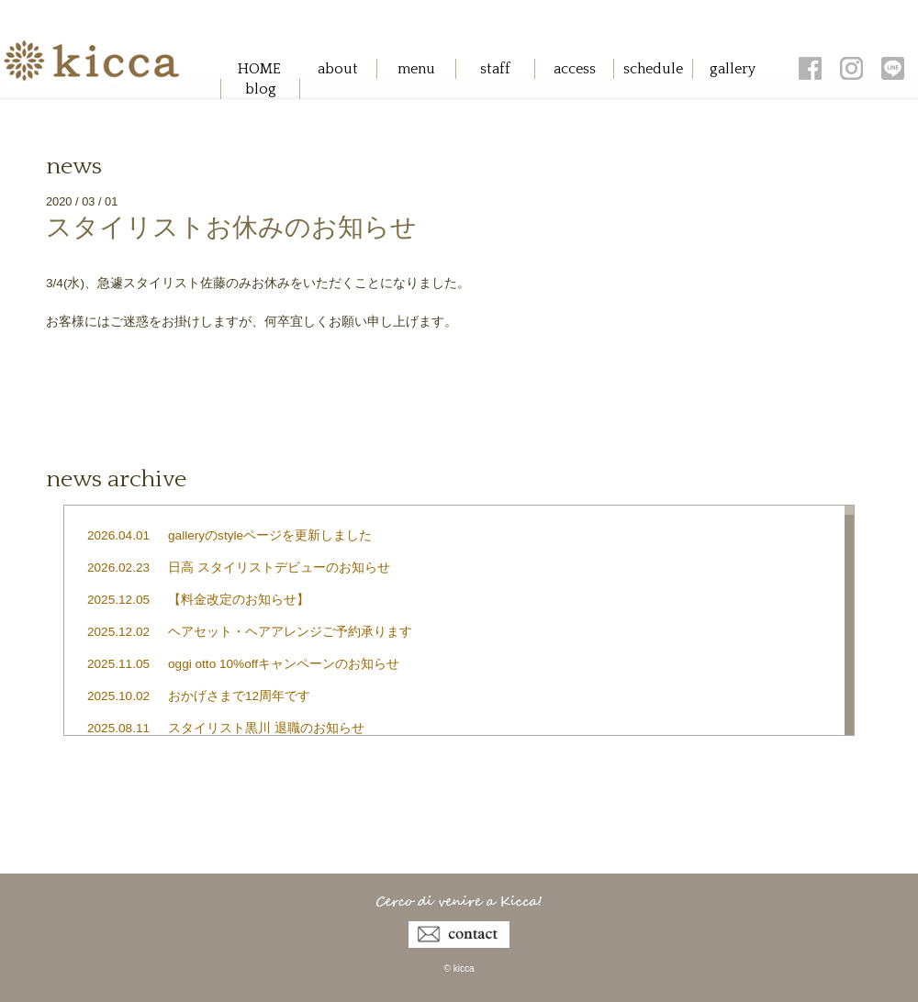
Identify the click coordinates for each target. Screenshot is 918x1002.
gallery (733, 69)
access (575, 69)
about (338, 69)
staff (495, 69)
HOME (259, 69)
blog (260, 89)
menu (416, 69)
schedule (653, 69)
